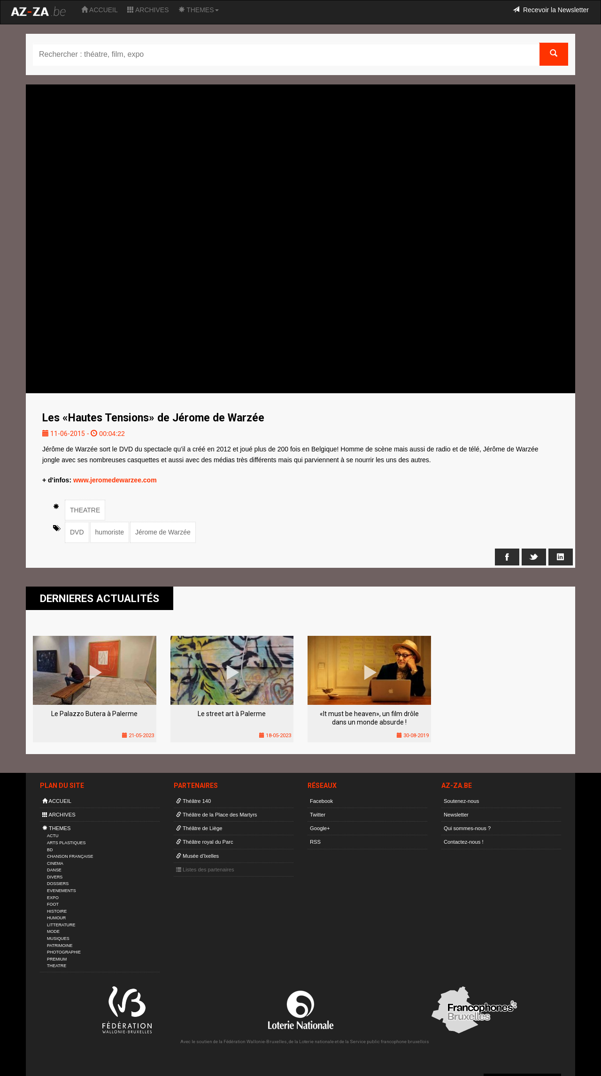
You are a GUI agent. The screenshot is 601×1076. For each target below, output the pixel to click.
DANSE (54, 870)
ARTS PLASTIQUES (66, 842)
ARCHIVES (148, 10)
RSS (315, 842)
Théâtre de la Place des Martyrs (216, 814)
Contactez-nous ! (464, 842)
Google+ (320, 828)
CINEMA (55, 863)
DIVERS (54, 877)
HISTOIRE (57, 911)
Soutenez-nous (461, 801)
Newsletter (456, 814)
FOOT (53, 904)
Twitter (317, 814)
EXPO (53, 897)
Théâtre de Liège (199, 828)
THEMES (198, 10)
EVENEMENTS (61, 890)
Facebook (321, 801)
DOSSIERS (58, 883)
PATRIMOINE (59, 945)
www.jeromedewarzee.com (115, 480)
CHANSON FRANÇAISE (70, 856)
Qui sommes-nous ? (467, 828)
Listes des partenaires (205, 869)
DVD (77, 532)
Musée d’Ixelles (197, 856)
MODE (53, 931)
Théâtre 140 (193, 801)
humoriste (109, 532)
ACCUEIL (99, 10)
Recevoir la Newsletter (551, 10)
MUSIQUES (58, 938)
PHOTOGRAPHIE (64, 952)
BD (50, 849)
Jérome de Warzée (163, 532)
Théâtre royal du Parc (204, 842)
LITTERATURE (61, 925)
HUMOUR (56, 918)
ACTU (52, 835)
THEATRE (85, 510)
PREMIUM (57, 959)
